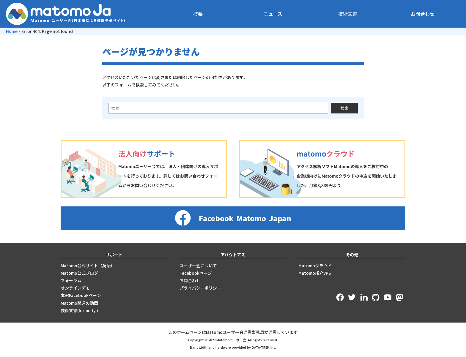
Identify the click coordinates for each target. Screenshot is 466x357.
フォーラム (71, 280)
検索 (344, 108)
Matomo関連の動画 (79, 303)
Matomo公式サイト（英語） (88, 265)
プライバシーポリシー (200, 288)
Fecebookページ (196, 273)
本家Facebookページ (81, 295)
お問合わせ (422, 13)
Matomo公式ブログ (79, 273)
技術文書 (347, 13)
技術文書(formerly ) (79, 310)
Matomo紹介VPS (314, 273)
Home (12, 31)
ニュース (273, 13)
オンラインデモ (75, 288)
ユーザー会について (198, 265)
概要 (198, 13)
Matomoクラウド (315, 265)
